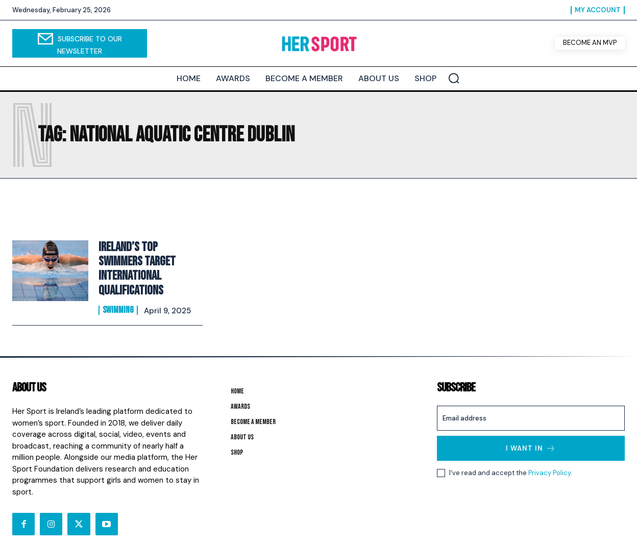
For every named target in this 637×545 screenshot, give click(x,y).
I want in (531, 434)
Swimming (118, 295)
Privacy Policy (549, 459)
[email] (531, 404)
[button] (454, 78)
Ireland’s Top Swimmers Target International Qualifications (150, 262)
